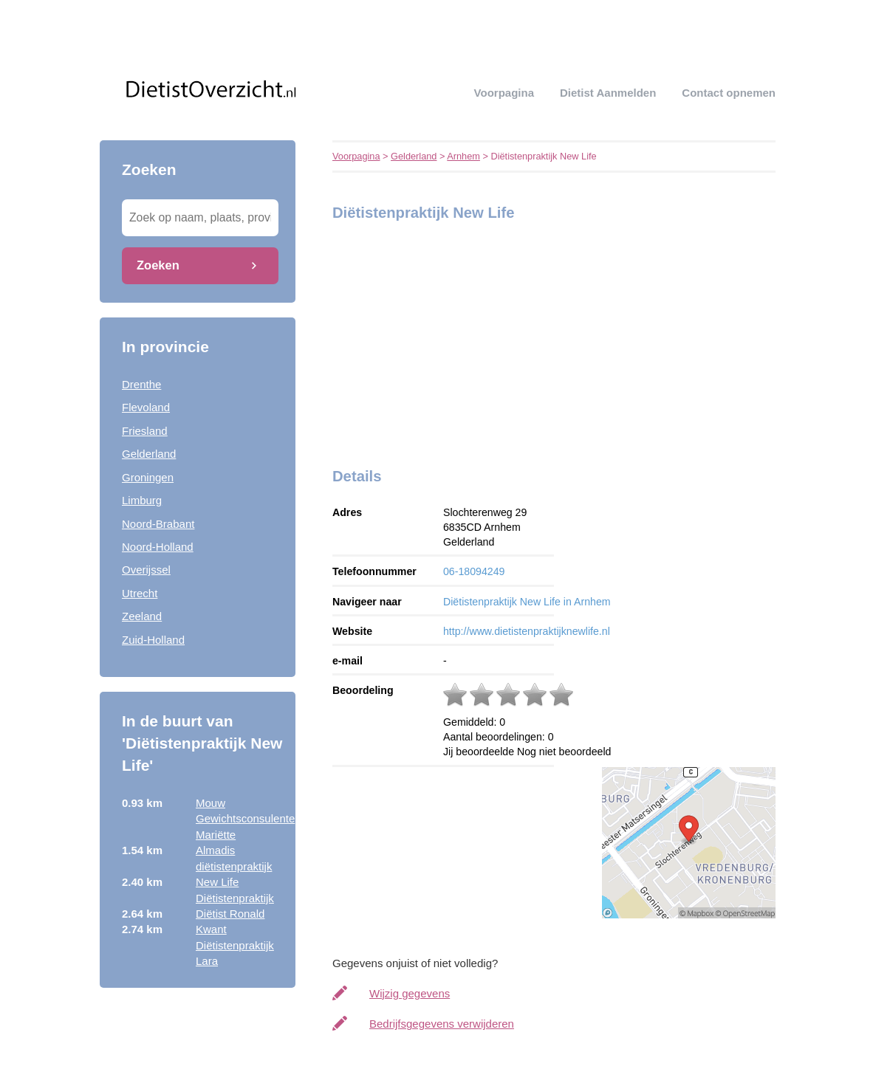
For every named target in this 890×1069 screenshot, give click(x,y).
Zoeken (158, 265)
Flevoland (146, 407)
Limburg (142, 500)
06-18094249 (473, 571)
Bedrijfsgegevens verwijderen (441, 1023)
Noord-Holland (158, 546)
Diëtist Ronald (230, 913)
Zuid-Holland (153, 639)
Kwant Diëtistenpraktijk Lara (235, 945)
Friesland (145, 430)
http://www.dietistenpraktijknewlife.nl (526, 631)
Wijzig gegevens (409, 993)
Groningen (148, 477)
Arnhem (463, 156)
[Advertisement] (424, 340)
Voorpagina (504, 92)
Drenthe (141, 384)
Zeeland (142, 616)
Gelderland (149, 453)
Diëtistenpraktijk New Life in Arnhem (527, 602)
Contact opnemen (729, 92)
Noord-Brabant (158, 524)
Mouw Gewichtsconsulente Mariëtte (245, 819)
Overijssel (146, 569)
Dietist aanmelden (608, 92)
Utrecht (139, 593)
